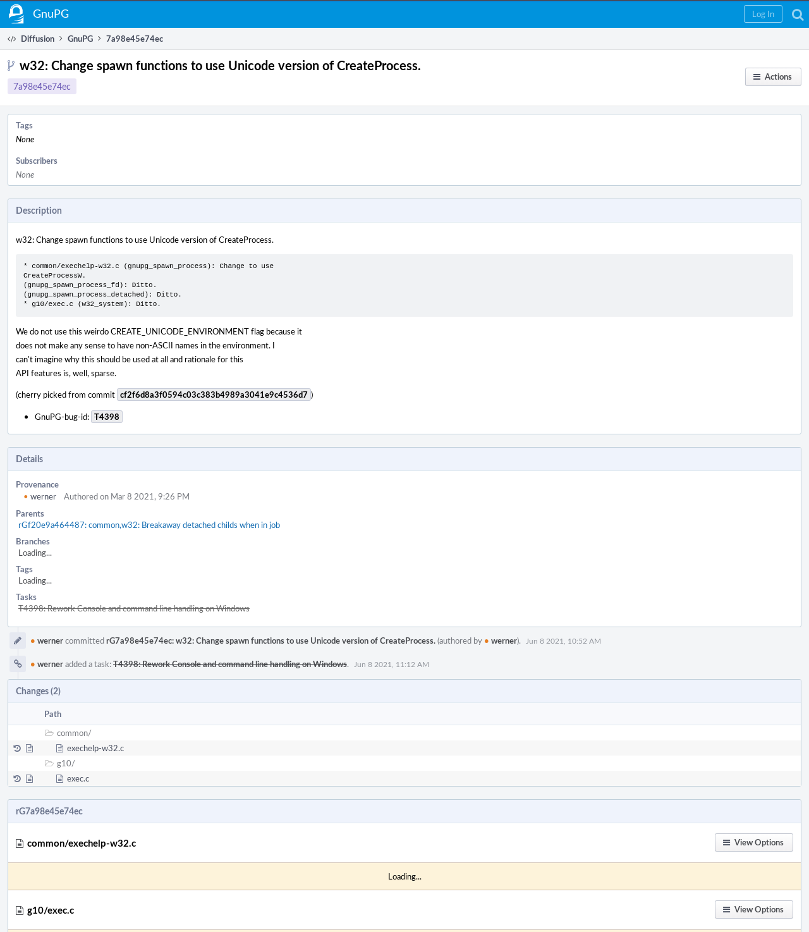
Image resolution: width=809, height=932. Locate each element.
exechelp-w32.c (95, 748)
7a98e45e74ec (42, 86)
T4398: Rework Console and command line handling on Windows (134, 608)
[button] (763, 14)
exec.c (78, 778)
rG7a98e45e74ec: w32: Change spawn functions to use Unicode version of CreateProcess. (270, 640)
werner (39, 496)
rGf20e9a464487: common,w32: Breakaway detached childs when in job (149, 524)
